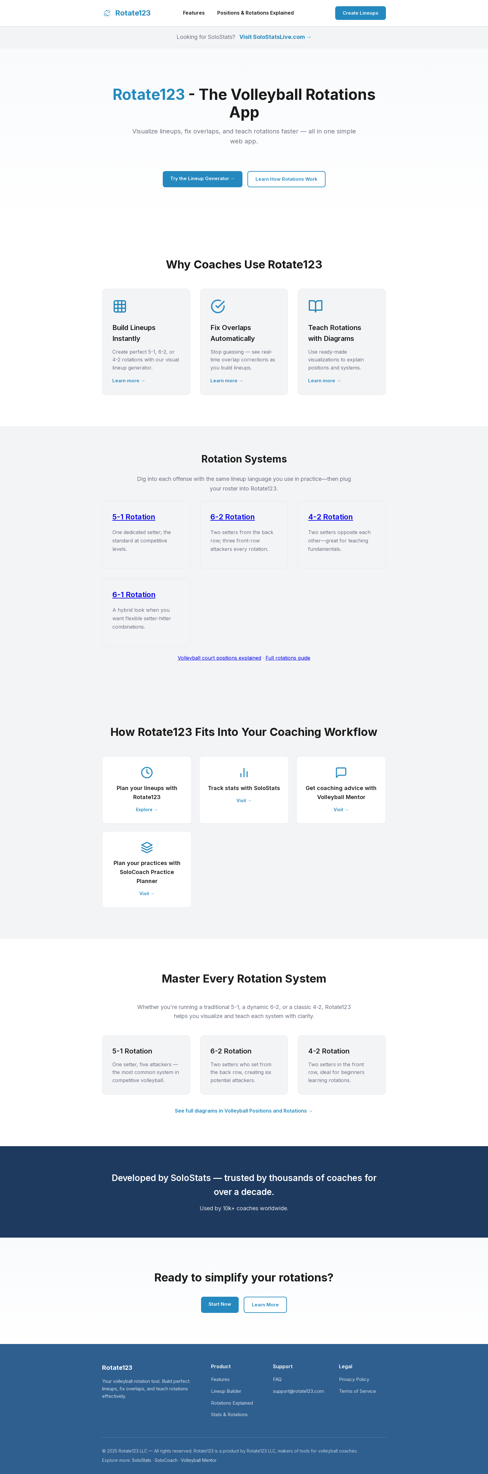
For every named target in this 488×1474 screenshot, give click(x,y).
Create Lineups (360, 13)
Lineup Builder (226, 1391)
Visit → (244, 800)
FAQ (277, 1379)
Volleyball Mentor (199, 1460)
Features (194, 13)
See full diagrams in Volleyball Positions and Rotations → (244, 1111)
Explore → (147, 809)
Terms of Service (357, 1391)
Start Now (220, 1304)
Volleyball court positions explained (219, 658)
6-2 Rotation (232, 516)
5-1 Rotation (133, 516)
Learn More (265, 1305)
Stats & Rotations (229, 1414)
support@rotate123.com (298, 1391)
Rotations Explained (232, 1403)
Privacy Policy (354, 1379)
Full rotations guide (287, 658)
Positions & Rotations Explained (255, 13)
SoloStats (141, 1460)
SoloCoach (166, 1460)
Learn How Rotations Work (286, 179)
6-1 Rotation (134, 594)
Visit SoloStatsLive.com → (275, 37)
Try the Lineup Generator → (202, 178)
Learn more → (128, 381)
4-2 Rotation (330, 516)
